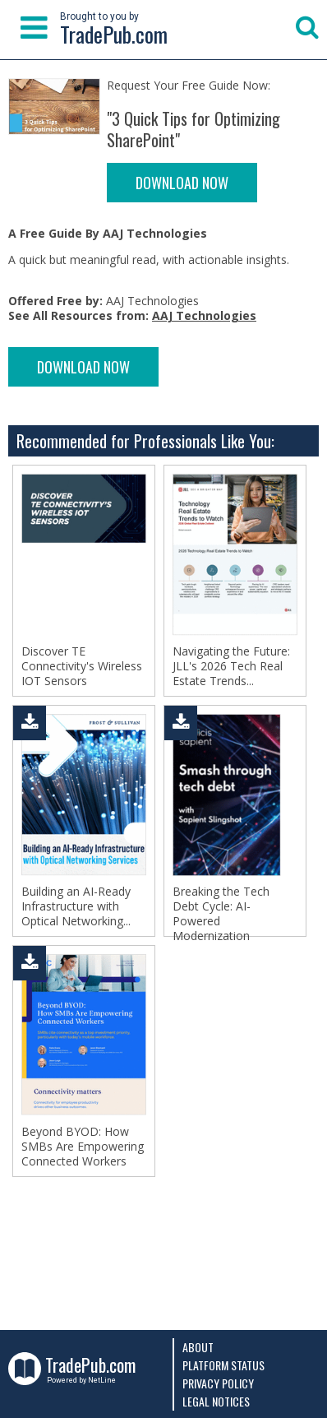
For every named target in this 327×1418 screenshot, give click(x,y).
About (198, 1346)
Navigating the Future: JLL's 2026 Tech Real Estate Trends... (231, 666)
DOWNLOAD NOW (182, 182)
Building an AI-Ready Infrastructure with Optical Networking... (76, 906)
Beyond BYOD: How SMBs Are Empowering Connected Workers (82, 1146)
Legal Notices (216, 1401)
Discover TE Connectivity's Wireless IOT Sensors (81, 666)
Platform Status (223, 1365)
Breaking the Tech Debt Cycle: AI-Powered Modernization (221, 913)
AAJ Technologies (204, 315)
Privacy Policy (218, 1383)
